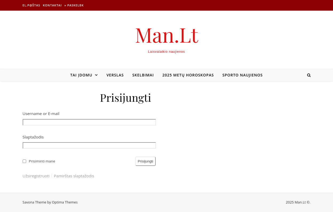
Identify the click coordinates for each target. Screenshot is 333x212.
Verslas (115, 75)
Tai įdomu (81, 75)
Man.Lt (166, 34)
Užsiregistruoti (36, 176)
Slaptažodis (33, 137)
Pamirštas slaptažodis (74, 176)
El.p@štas (31, 5)
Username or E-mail (41, 113)
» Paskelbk (74, 5)
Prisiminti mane (42, 161)
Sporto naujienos (242, 75)
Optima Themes (65, 202)
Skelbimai (143, 75)
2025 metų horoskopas (188, 75)
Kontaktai (52, 5)
